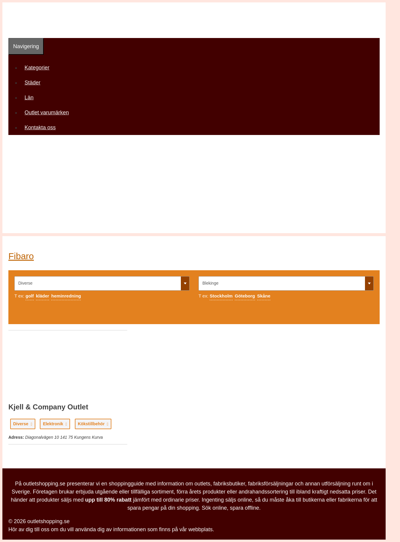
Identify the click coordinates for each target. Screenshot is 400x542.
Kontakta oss (40, 127)
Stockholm (221, 295)
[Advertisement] (194, 191)
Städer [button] (35, 83)
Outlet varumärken (47, 113)
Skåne (263, 295)
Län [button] (31, 98)
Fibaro (21, 256)
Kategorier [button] (39, 68)
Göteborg (245, 295)
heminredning (66, 295)
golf (29, 295)
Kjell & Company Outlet (48, 407)
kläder (42, 295)
